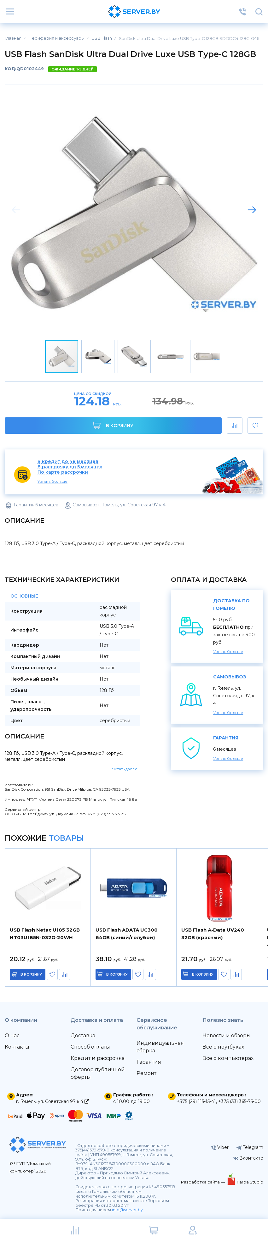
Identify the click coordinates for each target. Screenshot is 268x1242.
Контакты (17, 1047)
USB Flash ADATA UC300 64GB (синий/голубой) (127, 933)
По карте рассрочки (63, 472)
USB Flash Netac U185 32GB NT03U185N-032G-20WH (45, 933)
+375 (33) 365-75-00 (239, 1101)
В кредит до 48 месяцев (68, 461)
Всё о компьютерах (227, 1058)
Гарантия (149, 1062)
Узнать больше (52, 481)
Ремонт (146, 1073)
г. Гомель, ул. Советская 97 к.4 (52, 1101)
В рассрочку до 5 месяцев (70, 467)
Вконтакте (248, 1158)
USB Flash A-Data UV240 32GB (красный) (212, 933)
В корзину (113, 425)
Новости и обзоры (226, 1036)
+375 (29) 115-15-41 (196, 1101)
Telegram (249, 1147)
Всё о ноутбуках (223, 1047)
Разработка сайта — (203, 1181)
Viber (220, 1147)
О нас (12, 1036)
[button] (252, 210)
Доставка (83, 1036)
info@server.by (127, 1209)
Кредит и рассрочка (98, 1058)
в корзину (31, 974)
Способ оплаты (90, 1047)
